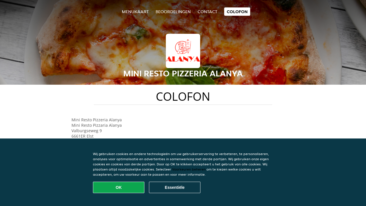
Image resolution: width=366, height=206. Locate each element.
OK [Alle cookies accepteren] (119, 187)
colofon (237, 12)
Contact (207, 12)
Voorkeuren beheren (189, 169)
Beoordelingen (173, 12)
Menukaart (135, 12)
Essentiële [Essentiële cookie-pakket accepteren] (174, 187)
